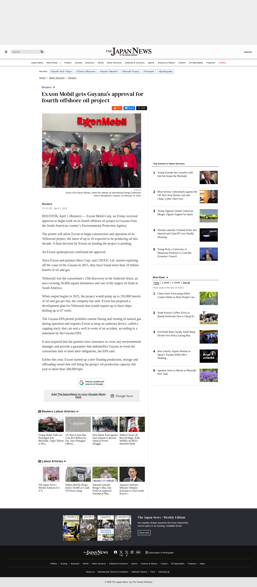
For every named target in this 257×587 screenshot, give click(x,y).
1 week (165, 282)
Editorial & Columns (135, 62)
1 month (176, 282)
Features (210, 62)
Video (202, 563)
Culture (182, 62)
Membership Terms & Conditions (113, 572)
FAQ (153, 572)
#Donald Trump (130, 71)
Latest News (37, 62)
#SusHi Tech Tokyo (61, 71)
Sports (151, 62)
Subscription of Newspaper (160, 552)
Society (78, 62)
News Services (114, 62)
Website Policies (139, 572)
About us (90, 572)
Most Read (52, 62)
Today (156, 282)
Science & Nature (166, 62)
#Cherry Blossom (85, 71)
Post (119, 108)
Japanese (248, 52)
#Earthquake (165, 71)
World (101, 62)
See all (186, 282)
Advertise (163, 572)
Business (89, 62)
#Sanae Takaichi (109, 71)
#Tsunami (149, 71)
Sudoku (222, 62)
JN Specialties (196, 62)
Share (131, 108)
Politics (67, 62)
